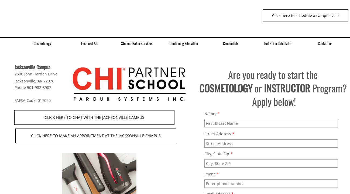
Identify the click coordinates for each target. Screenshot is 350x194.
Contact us (325, 43)
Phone (211, 173)
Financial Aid (89, 43)
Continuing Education (184, 43)
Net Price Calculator (278, 43)
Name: (211, 113)
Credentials (230, 43)
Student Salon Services (136, 43)
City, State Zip (218, 153)
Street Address (219, 133)
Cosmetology (42, 43)
